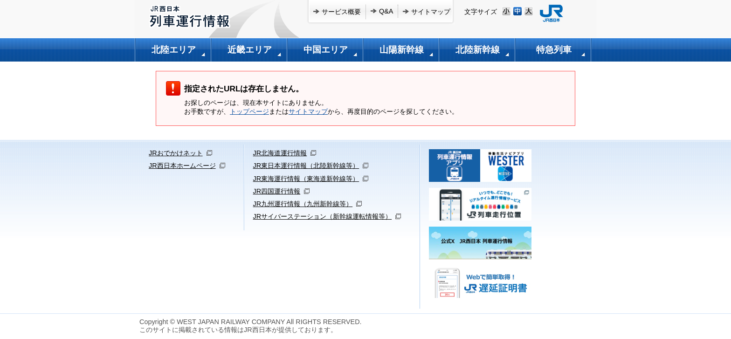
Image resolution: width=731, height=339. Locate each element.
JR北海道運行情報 (280, 153)
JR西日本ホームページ (182, 165)
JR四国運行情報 (277, 191)
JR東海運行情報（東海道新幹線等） (306, 178)
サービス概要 (341, 11)
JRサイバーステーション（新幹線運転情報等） (322, 216)
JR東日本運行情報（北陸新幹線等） (306, 165)
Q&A (386, 11)
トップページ (249, 111)
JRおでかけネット (176, 153)
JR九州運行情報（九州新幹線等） (303, 204)
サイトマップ (430, 11)
